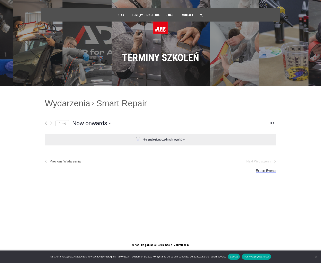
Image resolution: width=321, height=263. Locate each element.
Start (122, 15)
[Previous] (46, 123)
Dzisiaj (62, 123)
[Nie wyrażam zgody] (316, 257)
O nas (170, 15)
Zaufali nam (181, 245)
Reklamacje (165, 245)
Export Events (266, 171)
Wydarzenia (67, 103)
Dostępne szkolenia (145, 15)
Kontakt (187, 15)
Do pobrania (148, 245)
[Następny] (51, 123)
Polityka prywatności (256, 256)
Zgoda (234, 256)
